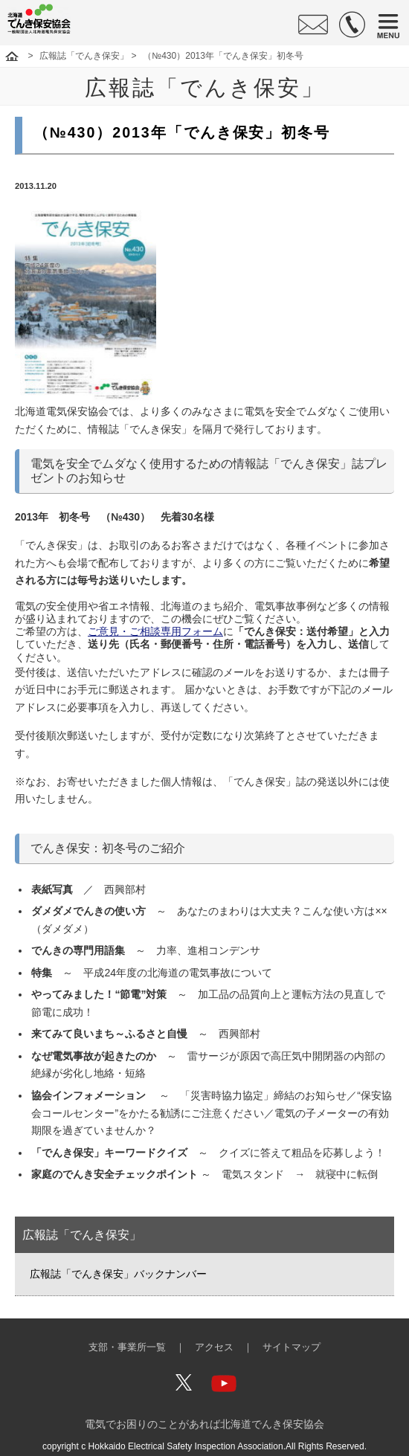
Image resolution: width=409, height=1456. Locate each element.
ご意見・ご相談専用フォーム (155, 631)
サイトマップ (292, 1347)
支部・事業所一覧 (127, 1347)
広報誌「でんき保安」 (84, 56)
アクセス (214, 1347)
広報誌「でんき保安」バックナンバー (118, 1274)
